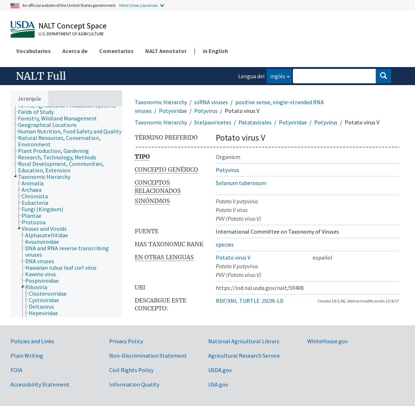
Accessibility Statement (40, 384)
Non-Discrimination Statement (148, 355)
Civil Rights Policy (131, 370)
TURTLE (249, 300)
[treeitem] (39, 112)
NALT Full (41, 76)
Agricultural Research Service (244, 355)
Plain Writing (26, 355)
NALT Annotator (166, 50)
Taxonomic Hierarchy (161, 102)
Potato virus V (233, 257)
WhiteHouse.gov (327, 341)
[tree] (66, 211)
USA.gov (218, 384)
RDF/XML (227, 300)
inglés (276, 75)
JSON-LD (272, 300)
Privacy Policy (126, 341)
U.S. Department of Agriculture (71, 33)
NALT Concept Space (73, 26)
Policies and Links (32, 341)
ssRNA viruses (211, 102)
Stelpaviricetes (212, 122)
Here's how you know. (139, 5)
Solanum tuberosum (241, 182)
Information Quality (134, 384)
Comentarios (116, 50)
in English (215, 50)
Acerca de (75, 50)
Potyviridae (173, 110)
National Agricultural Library (243, 341)
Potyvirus (206, 110)
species (225, 244)
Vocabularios (33, 50)
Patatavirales (255, 122)
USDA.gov (220, 370)
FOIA (16, 370)
